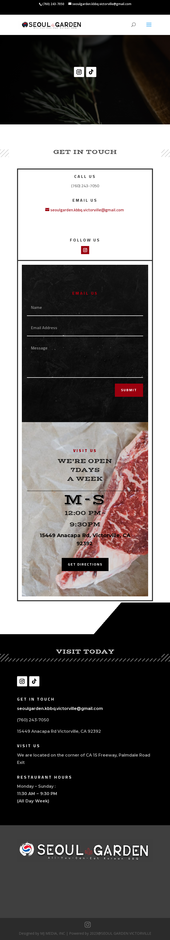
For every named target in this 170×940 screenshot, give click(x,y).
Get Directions (85, 564)
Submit (129, 390)
